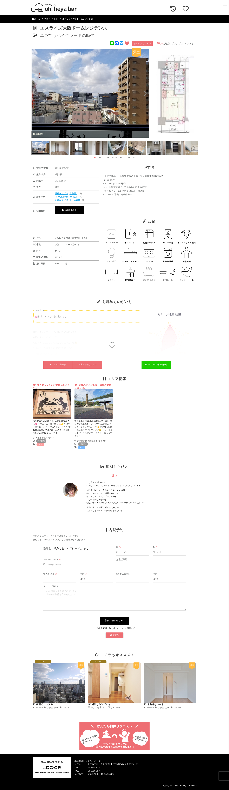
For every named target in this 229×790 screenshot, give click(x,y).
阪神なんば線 (61, 193)
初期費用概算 (69, 210)
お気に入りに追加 (142, 43)
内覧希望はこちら (88, 364)
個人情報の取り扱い (114, 620)
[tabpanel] (52, 415)
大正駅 (73, 197)
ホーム (36, 19)
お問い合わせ (58, 364)
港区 (56, 19)
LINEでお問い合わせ (156, 364)
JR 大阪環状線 (62, 197)
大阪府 (47, 19)
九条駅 (73, 193)
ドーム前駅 (75, 200)
